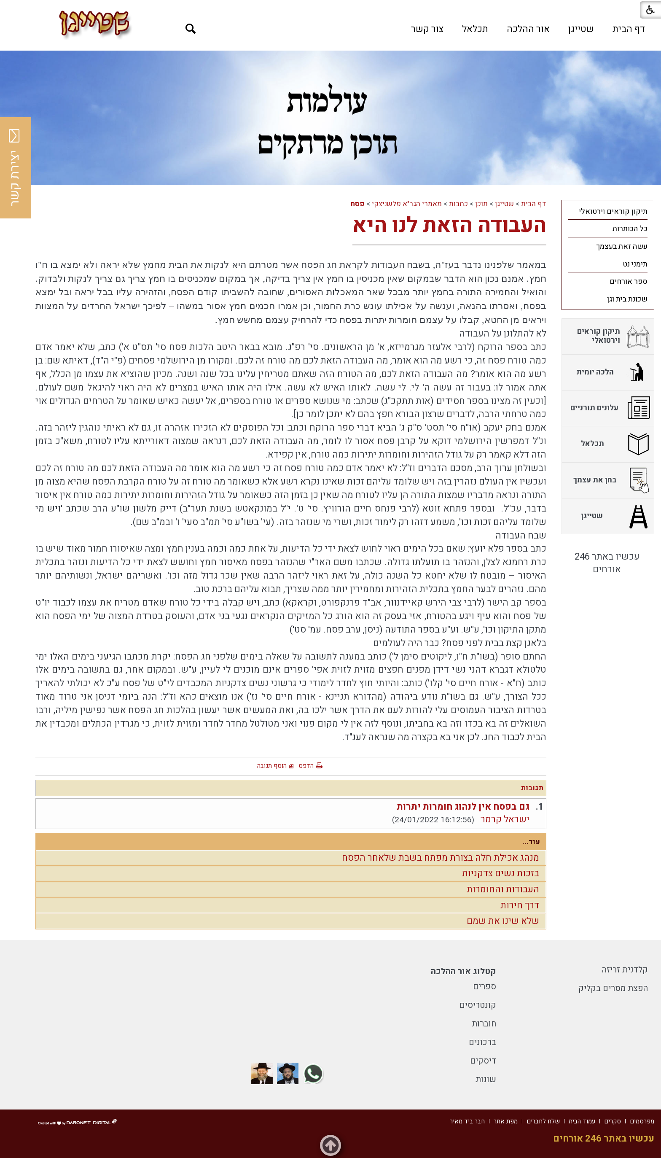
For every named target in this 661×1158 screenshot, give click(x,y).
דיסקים (483, 1061)
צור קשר (427, 29)
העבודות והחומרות (503, 889)
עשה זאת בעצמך (622, 246)
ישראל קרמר (505, 819)
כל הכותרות (630, 228)
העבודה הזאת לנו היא (449, 225)
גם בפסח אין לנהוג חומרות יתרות (463, 806)
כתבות (458, 204)
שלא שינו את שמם (503, 921)
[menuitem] (628, 29)
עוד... (531, 842)
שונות (486, 1079)
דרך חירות (519, 905)
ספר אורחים (629, 281)
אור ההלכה (528, 29)
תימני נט (635, 264)
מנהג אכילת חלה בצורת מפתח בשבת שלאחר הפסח (440, 857)
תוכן (481, 204)
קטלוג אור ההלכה (463, 971)
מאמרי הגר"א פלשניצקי (407, 204)
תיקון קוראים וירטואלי (613, 211)
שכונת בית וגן (627, 299)
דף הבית (629, 29)
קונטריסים (477, 1005)
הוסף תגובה (272, 765)
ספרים (484, 986)
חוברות (484, 1024)
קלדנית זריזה (625, 970)
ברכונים (482, 1042)
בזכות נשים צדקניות (500, 873)
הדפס (306, 765)
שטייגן (581, 29)
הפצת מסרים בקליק (613, 988)
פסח (358, 204)
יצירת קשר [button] (14, 168)
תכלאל (475, 29)
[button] (191, 29)
